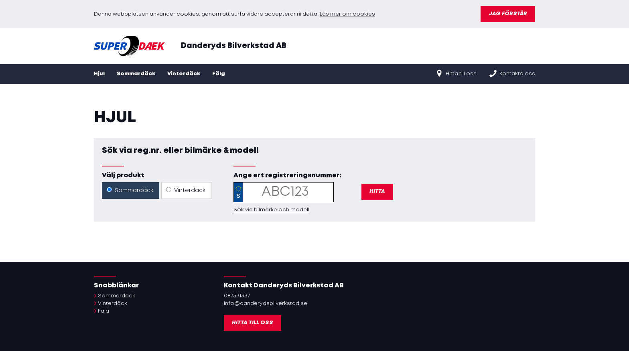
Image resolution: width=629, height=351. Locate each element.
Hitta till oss (456, 73)
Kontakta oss (512, 73)
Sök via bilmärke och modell (271, 210)
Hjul (99, 74)
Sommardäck (136, 74)
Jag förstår (508, 14)
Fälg (218, 74)
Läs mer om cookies (347, 14)
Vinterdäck (183, 74)
